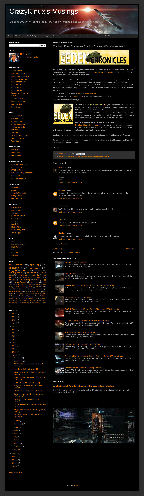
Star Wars (15, 255)
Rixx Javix (62, 190)
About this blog (106, 36)
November (18, 361)
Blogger (76, 485)
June (16, 433)
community (34, 268)
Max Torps (62, 233)
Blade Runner (16, 247)
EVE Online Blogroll (18, 178)
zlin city (44, 302)
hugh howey (14, 296)
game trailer (23, 300)
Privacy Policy (92, 36)
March (16, 443)
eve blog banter (15, 273)
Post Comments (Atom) (71, 252)
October (17, 421)
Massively (15, 224)
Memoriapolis (16, 155)
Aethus (14, 190)
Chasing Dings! (17, 121)
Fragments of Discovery (20, 93)
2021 (14, 330)
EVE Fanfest (16, 176)
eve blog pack (23, 275)
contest (61, 157)
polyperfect (33, 300)
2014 (14, 346)
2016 (14, 339)
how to (36, 280)
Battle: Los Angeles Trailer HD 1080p (26, 383)
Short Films (79, 36)
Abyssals (14, 187)
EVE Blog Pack (17, 170)
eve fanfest (31, 273)
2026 (14, 314)
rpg (45, 280)
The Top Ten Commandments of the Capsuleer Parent (84, 368)
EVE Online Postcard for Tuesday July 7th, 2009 (82, 332)
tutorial (17, 287)
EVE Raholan (16, 85)
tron (42, 287)
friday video (25, 271)
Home (9, 36)
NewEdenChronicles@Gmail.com (88, 125)
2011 (14, 352)
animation (12, 280)
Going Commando (18, 127)
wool (38, 296)
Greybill (14, 96)
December (18, 358)
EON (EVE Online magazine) (22, 173)
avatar (38, 284)
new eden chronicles (96, 157)
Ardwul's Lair (78, 96)
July (15, 430)
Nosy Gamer (16, 107)
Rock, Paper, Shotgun (19, 230)
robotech (31, 296)
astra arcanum (29, 293)
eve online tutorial (41, 293)
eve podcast (85, 157)
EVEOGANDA (16, 90)
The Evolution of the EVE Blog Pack (78, 297)
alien (41, 289)
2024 (14, 320)
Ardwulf (61, 206)
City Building (57, 36)
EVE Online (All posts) (19, 164)
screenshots (38, 271)
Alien (13, 242)
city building (25, 280)
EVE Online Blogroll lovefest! (75, 262)
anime (18, 298)
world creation (25, 302)
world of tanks (35, 302)
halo (36, 287)
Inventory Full (16, 130)
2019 (14, 333)
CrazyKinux (27, 54)
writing (31, 284)
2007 (14, 460)
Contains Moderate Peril (20, 124)
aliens (30, 287)
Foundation (15, 153)
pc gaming (35, 275)
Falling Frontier (16, 196)
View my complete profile (29, 57)
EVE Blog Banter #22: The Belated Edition (28, 391)
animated (12, 289)
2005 (14, 466)
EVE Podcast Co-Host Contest (103, 72)
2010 (14, 355)
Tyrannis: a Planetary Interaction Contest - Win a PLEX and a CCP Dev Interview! (94, 356)
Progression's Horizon (87, 93)
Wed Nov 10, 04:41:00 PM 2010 (70, 183)
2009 (14, 453)
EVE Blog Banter (17, 167)
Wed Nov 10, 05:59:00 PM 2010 (70, 212)
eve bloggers (24, 277)
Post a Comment (62, 244)
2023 (14, 323)
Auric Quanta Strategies (20, 76)
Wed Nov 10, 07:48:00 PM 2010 (70, 239)
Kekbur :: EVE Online (19, 101)
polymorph (24, 296)
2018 (14, 336)
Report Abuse (15, 472)
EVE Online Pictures (18, 82)
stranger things (13, 302)
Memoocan (62, 167)
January (17, 449)
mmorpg (14, 267)
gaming (34, 264)
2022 (14, 326)
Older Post (130, 249)
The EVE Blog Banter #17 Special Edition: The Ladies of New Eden (89, 285)
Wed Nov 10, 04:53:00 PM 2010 (70, 198)
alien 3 (26, 291)
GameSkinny (16, 219)
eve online (76, 157)
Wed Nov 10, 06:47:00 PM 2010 (70, 226)
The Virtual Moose (18, 138)
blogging (13, 270)
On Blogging (45, 36)
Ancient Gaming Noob (19, 73)
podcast (106, 157)
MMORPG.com (17, 227)
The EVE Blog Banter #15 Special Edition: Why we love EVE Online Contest (92, 309)
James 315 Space (18, 99)
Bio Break (15, 119)
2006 (14, 463)
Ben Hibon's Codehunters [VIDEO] (25, 369)
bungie (21, 289)
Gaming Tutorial (19, 282)
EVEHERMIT (16, 87)
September (18, 424)
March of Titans (17, 198)
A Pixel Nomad (16, 71)
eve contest (68, 157)
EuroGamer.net (17, 210)
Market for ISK (16, 104)
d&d (37, 298)
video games (31, 289)
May (15, 437)
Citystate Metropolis (18, 193)
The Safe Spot (32, 36)
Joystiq (14, 221)
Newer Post (58, 249)
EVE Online (19, 36)
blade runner (36, 291)
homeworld (22, 284)
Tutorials (69, 36)
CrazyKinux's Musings (43, 11)
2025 (14, 317)
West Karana (16, 141)
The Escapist (16, 233)
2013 (14, 349)
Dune (13, 250)
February (17, 446)
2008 (14, 457)
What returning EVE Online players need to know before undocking (83, 386)
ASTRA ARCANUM (18, 244)
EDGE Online (16, 207)
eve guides (38, 277)
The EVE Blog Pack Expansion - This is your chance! (84, 344)
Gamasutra (15, 213)
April (16, 440)
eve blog (34, 282)
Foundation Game (15, 291)
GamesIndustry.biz (18, 216)
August (16, 427)
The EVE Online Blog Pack (74, 274)
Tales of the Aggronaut (19, 135)
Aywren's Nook (16, 116)
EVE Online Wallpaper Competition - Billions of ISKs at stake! (87, 321)
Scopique (14, 133)
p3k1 (60, 219)
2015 (14, 342)
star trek (41, 300)
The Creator (19, 293)
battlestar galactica (27, 298)
